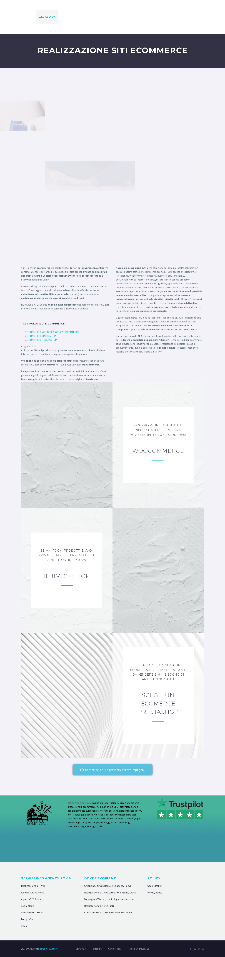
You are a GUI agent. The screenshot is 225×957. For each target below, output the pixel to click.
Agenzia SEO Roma (31, 899)
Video (24, 925)
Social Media (27, 905)
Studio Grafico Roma (32, 912)
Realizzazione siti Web (33, 885)
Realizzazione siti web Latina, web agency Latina (110, 892)
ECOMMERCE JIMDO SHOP (41, 335)
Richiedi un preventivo (138, 949)
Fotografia (27, 919)
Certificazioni (114, 949)
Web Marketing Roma (32, 892)
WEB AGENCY (47, 16)
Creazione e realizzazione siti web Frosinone (108, 912)
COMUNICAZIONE (124, 16)
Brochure (97, 949)
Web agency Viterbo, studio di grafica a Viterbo (109, 899)
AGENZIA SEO (69, 16)
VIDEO (196, 16)
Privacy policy (154, 892)
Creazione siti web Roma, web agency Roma (107, 885)
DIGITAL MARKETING (95, 16)
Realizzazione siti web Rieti (99, 905)
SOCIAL (210, 16)
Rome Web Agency (48, 948)
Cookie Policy (154, 885)
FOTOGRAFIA (178, 16)
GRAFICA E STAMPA (152, 16)
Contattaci (81, 949)
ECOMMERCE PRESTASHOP (42, 339)
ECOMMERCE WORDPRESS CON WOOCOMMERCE (53, 332)
